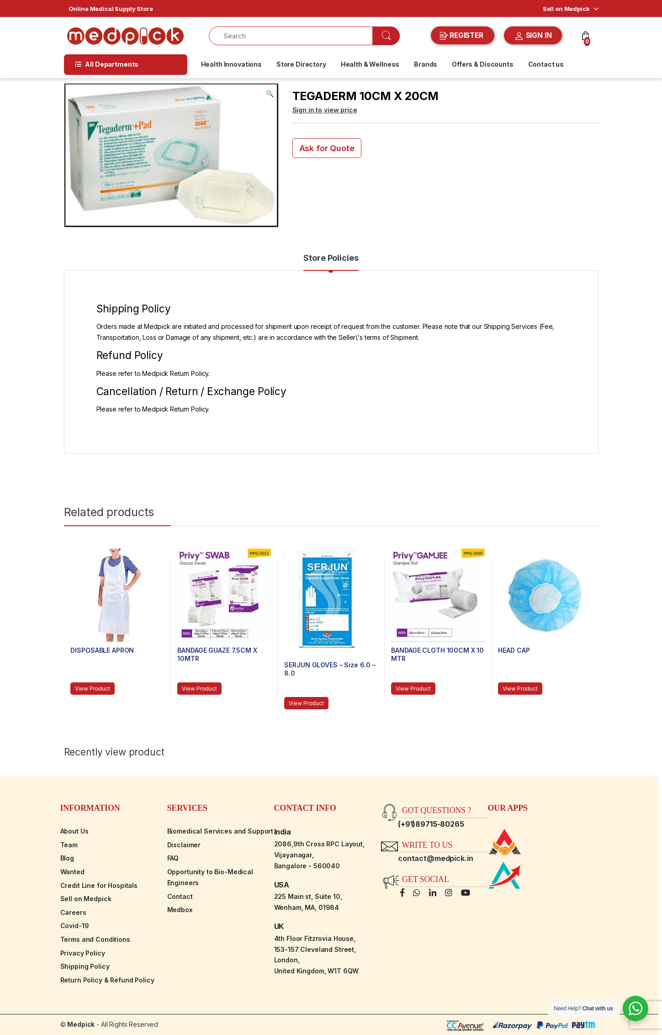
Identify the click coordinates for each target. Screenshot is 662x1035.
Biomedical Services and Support (220, 831)
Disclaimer (184, 845)
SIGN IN (533, 36)
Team (69, 845)
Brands (425, 64)
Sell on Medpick (566, 8)
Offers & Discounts (482, 64)
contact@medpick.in (435, 858)
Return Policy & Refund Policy (107, 980)
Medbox (180, 910)
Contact (180, 896)
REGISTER (462, 35)
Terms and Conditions (95, 939)
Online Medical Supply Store (111, 8)
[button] (270, 93)
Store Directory (301, 64)
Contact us (546, 64)
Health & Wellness (370, 64)
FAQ (173, 858)
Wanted (72, 872)
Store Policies (330, 258)
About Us (74, 831)
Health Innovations (231, 64)
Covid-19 (74, 925)
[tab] (330, 262)
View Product (92, 688)
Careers (73, 912)
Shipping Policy (85, 966)
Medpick (81, 1024)
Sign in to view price (324, 110)
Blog (67, 858)
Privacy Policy (82, 953)
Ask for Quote (327, 148)
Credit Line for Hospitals (99, 885)
